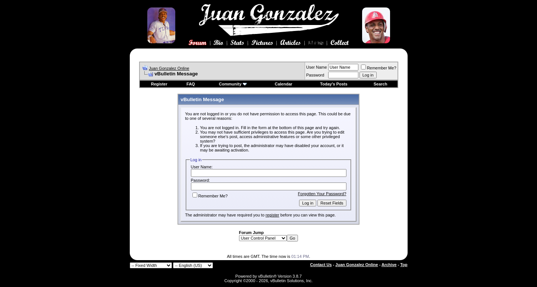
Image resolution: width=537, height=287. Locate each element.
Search (380, 84)
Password (315, 75)
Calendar (283, 84)
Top (403, 264)
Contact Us (321, 264)
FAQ (190, 84)
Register (159, 84)
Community (233, 84)
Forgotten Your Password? (322, 193)
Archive (388, 264)
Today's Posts (333, 84)
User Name (316, 67)
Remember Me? (378, 68)
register (272, 215)
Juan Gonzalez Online (169, 68)
